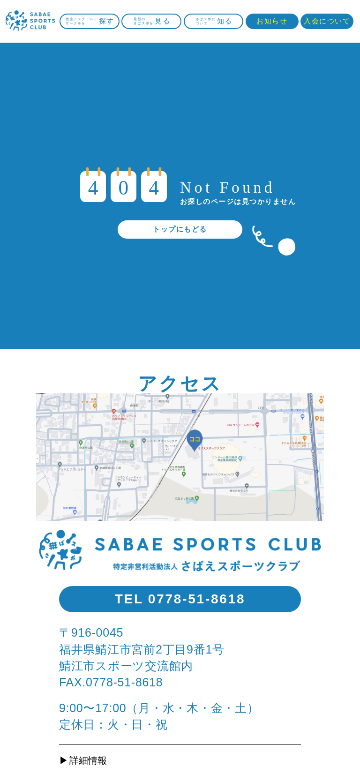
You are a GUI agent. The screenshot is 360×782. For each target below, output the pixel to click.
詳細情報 (88, 760)
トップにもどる (180, 229)
